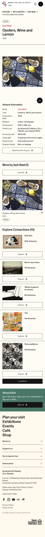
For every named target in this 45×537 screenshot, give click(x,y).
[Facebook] (3, 499)
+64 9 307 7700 (9, 494)
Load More (22, 381)
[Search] (35, 4)
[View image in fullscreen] (40, 100)
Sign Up (22, 405)
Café (6, 430)
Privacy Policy (8, 505)
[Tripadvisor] (18, 499)
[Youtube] (13, 499)
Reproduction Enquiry (22, 150)
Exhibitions (11, 421)
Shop (6, 435)
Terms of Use (7, 508)
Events (8, 426)
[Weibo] (23, 499)
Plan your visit (13, 417)
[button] (22, 200)
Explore (22, 254)
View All (22, 172)
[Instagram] (8, 499)
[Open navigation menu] (40, 4)
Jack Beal (7, 26)
